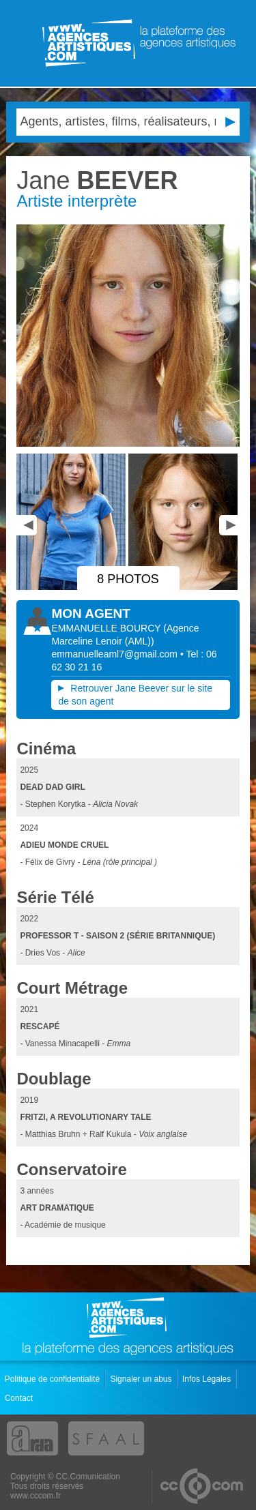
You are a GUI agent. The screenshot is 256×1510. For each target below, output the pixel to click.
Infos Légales (207, 1379)
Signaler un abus (141, 1379)
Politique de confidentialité (53, 1379)
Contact (20, 1398)
